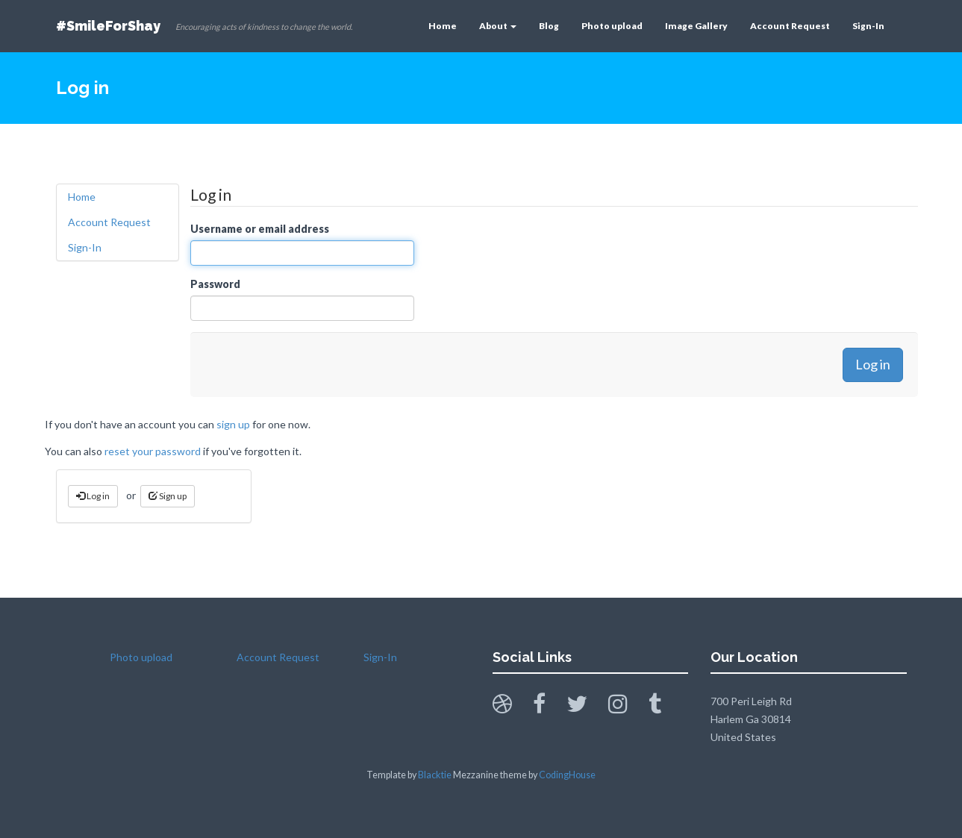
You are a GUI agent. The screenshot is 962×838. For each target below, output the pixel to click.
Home (442, 25)
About (497, 25)
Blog (549, 25)
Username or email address (259, 228)
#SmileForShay (108, 26)
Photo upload (612, 25)
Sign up (168, 495)
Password (215, 284)
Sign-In (868, 25)
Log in (93, 495)
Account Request (790, 25)
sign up (233, 424)
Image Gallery (696, 25)
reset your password (152, 451)
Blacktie (435, 775)
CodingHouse (567, 775)
